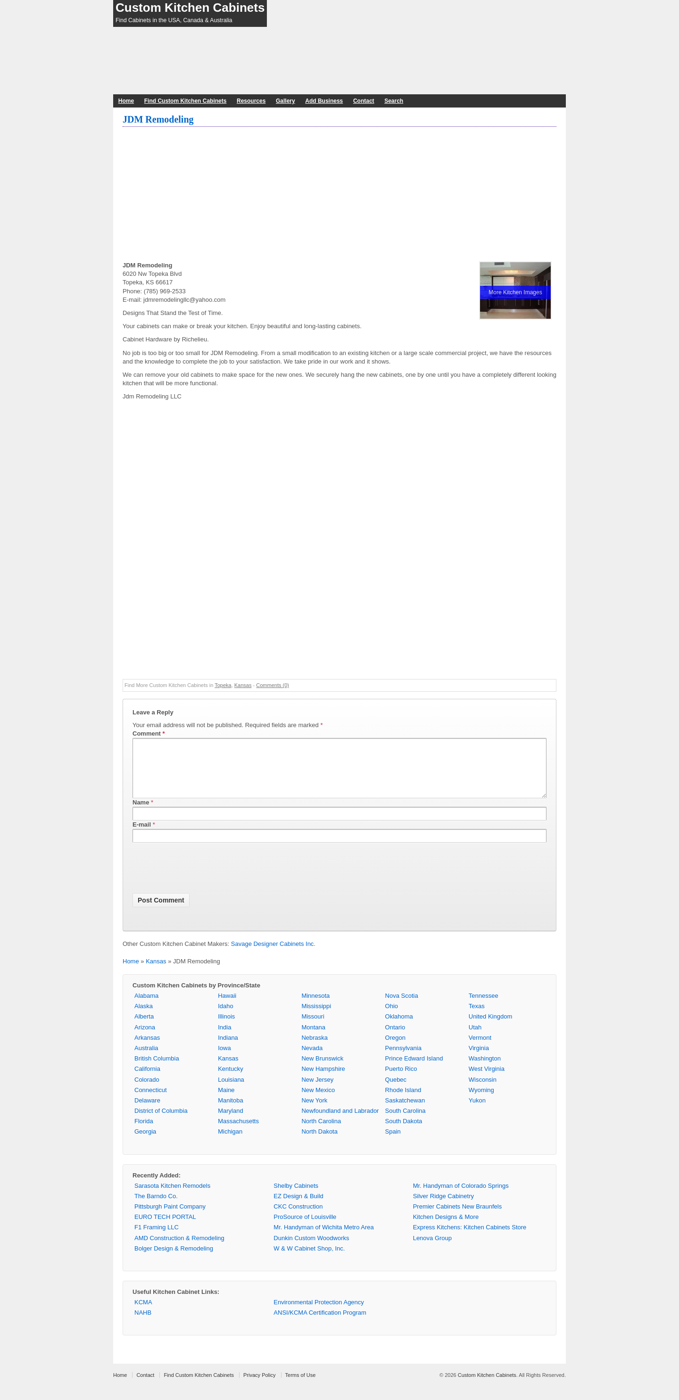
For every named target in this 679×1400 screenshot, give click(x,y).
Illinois (226, 1027)
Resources (251, 101)
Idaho (225, 1017)
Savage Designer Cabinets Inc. (273, 955)
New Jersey (317, 1090)
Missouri (312, 1027)
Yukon (477, 1111)
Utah (475, 1038)
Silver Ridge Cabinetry (443, 1207)
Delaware (147, 1111)
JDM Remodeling (158, 119)
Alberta (144, 1027)
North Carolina (321, 1132)
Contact (363, 101)
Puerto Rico (401, 1080)
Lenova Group (432, 1249)
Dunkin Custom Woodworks (311, 1249)
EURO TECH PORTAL (165, 1228)
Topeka (223, 685)
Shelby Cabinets (295, 1197)
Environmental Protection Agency (318, 1313)
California (147, 1080)
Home (126, 101)
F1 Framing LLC (156, 1238)
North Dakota (319, 1142)
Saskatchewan (405, 1111)
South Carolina (405, 1122)
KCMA (143, 1313)
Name (140, 813)
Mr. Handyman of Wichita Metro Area (323, 1238)
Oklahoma (399, 1027)
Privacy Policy (259, 1386)
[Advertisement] (339, 195)
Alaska (143, 1017)
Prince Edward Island (414, 1069)
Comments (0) (272, 685)
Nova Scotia (401, 1007)
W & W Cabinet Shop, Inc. (309, 1259)
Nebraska (314, 1048)
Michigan (230, 1142)
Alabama (146, 1007)
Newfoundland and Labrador (340, 1122)
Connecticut (150, 1101)
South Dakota (403, 1132)
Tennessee (483, 1007)
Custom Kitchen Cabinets (190, 7)
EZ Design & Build (298, 1207)
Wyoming (481, 1101)
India (224, 1038)
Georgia (145, 1142)
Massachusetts (238, 1132)
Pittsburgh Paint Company (170, 1217)
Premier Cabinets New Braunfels (457, 1217)
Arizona (144, 1038)
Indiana (228, 1048)
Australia (146, 1059)
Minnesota (315, 1007)
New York (314, 1111)
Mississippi (316, 1017)
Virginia (479, 1059)
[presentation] (204, 881)
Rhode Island (403, 1101)
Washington (485, 1069)
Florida (143, 1132)
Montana (313, 1038)
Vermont (480, 1048)
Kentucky (230, 1080)
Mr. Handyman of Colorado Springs (461, 1197)
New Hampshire (323, 1080)
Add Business (324, 101)
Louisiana (231, 1090)
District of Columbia (161, 1122)
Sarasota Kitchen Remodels (172, 1197)
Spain (393, 1142)
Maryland (230, 1122)
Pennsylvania (403, 1059)
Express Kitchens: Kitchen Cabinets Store (470, 1238)
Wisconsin (483, 1090)
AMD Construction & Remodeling (179, 1249)
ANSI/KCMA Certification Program (319, 1323)
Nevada (312, 1059)
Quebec (396, 1090)
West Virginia (487, 1080)
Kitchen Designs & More (446, 1228)
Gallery (285, 101)
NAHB (142, 1323)
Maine (226, 1101)
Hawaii (227, 1007)
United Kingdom (491, 1027)
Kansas (243, 685)
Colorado (146, 1090)
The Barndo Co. (156, 1207)
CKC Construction (298, 1217)
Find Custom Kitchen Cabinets (185, 101)
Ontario (395, 1038)
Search (393, 101)
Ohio (391, 1017)
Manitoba (230, 1111)
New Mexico (318, 1101)
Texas (477, 1017)
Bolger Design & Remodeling (173, 1259)
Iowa (224, 1059)
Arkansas (147, 1048)
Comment (148, 733)
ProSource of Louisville (304, 1228)
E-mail (141, 835)
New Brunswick (322, 1069)
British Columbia (156, 1069)
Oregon (395, 1048)
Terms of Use (300, 1386)
